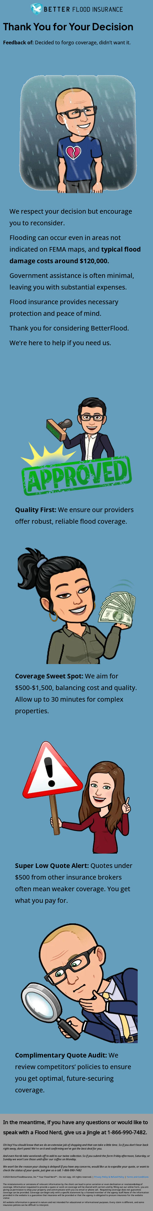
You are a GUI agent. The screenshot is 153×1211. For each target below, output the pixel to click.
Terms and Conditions (137, 1177)
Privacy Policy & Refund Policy (109, 1177)
